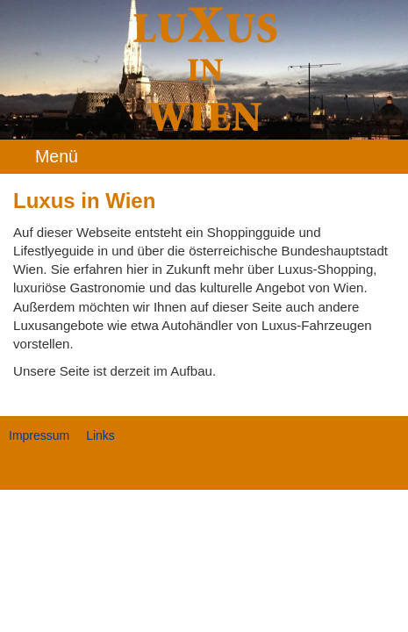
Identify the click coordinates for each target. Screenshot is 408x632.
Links (100, 435)
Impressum (39, 435)
